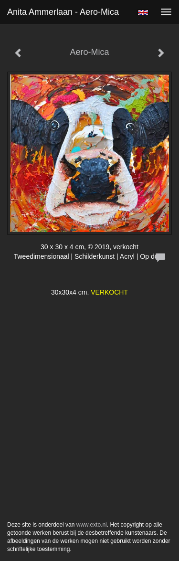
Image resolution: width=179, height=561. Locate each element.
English (142, 12)
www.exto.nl (91, 524)
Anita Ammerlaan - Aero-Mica (63, 12)
